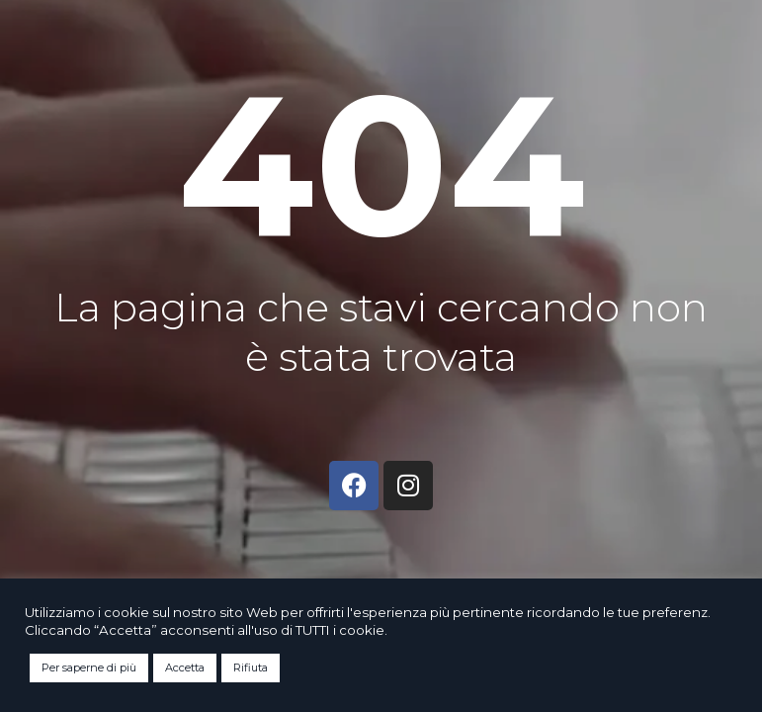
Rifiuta (250, 667)
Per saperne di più (89, 667)
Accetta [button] (185, 667)
